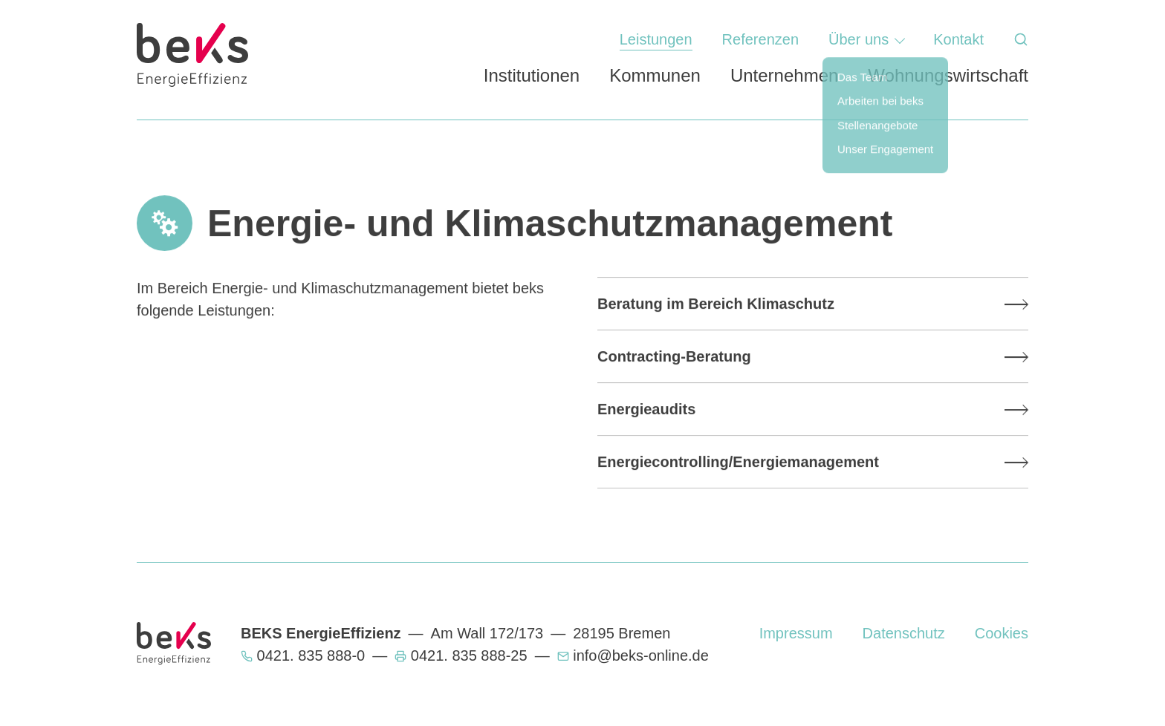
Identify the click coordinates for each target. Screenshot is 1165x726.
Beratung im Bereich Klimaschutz (715, 303)
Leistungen (656, 39)
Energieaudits (646, 409)
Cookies (1001, 633)
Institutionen (532, 75)
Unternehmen (784, 75)
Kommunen (655, 75)
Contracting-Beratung (674, 356)
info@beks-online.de (641, 655)
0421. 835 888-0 (311, 655)
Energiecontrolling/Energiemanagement (738, 462)
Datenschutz (904, 633)
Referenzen (760, 39)
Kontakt (958, 39)
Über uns (858, 39)
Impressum (796, 633)
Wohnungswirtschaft (948, 75)
